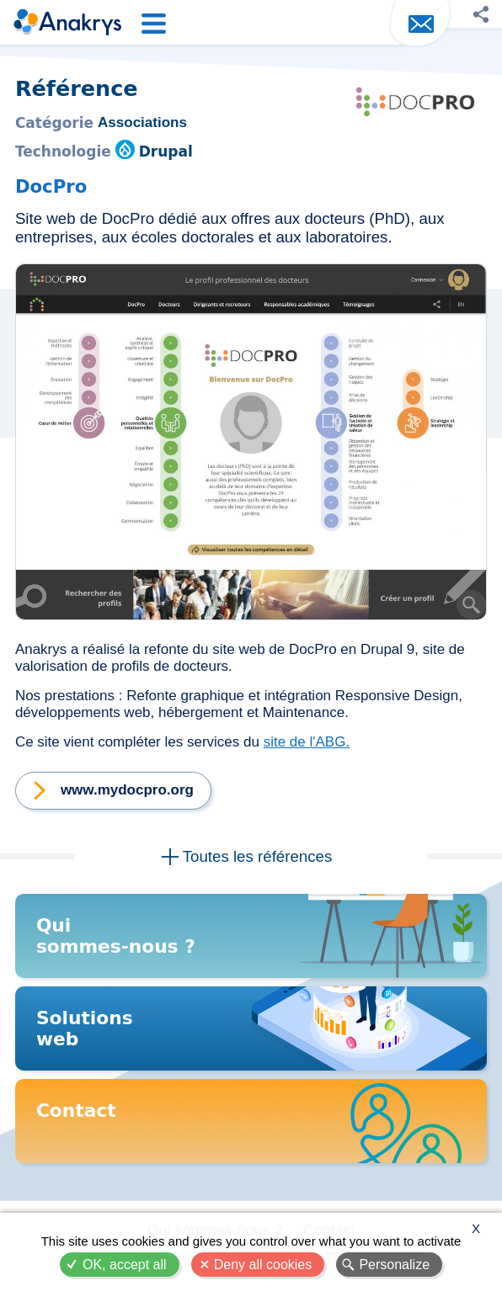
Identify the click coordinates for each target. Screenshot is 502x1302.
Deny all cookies (263, 1264)
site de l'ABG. (307, 742)
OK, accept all (125, 1264)
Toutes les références (258, 856)
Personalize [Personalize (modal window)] (394, 1264)
